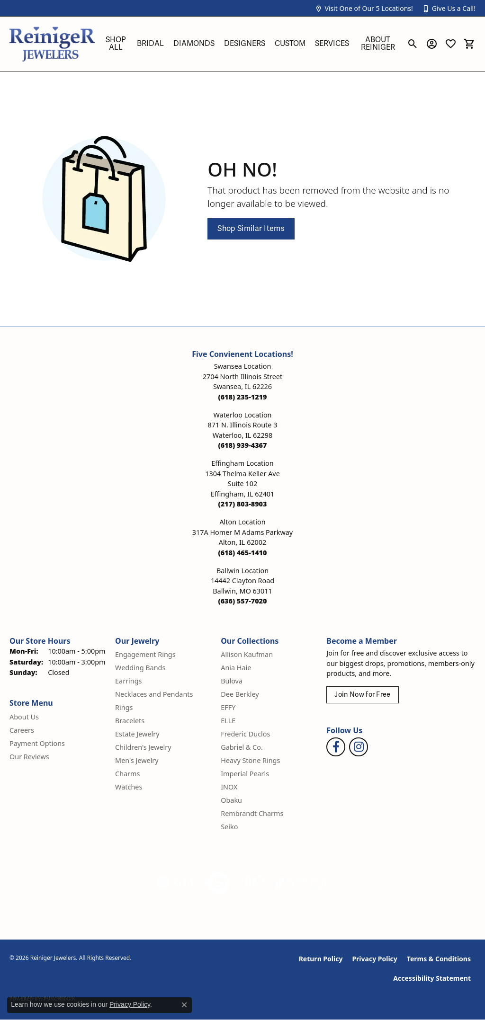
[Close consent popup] (184, 1005)
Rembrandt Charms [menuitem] (252, 813)
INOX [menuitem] (229, 786)
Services (332, 43)
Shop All (116, 43)
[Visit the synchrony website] (302, 883)
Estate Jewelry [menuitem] (137, 733)
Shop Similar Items (251, 228)
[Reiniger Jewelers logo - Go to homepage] (52, 44)
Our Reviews (29, 756)
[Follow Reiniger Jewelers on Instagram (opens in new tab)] (358, 746)
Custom (290, 43)
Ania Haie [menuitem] (236, 667)
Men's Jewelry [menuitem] (137, 760)
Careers (21, 730)
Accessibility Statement (432, 978)
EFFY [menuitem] (228, 707)
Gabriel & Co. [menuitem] (242, 747)
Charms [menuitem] (127, 773)
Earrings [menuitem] (128, 680)
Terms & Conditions (439, 958)
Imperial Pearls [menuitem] (245, 773)
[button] (364, 8)
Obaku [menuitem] (231, 800)
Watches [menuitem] (128, 786)
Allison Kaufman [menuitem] (247, 654)
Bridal (150, 43)
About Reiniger (378, 43)
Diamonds (194, 43)
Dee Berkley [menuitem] (240, 694)
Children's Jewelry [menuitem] (143, 747)
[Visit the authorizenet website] (219, 883)
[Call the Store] (242, 396)
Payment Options (37, 743)
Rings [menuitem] (124, 707)
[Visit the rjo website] (254, 883)
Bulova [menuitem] (231, 680)
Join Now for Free (362, 695)
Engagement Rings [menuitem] (145, 654)
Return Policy (321, 958)
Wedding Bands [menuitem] (140, 667)
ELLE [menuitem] (228, 720)
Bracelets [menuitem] (129, 720)
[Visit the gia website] (176, 883)
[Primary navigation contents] (250, 44)
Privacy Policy (374, 958)
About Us (24, 716)
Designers (244, 43)
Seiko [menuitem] (229, 826)
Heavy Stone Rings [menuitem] (250, 760)
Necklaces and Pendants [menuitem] (154, 694)
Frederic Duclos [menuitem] (245, 733)
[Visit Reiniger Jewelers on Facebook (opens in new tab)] (335, 746)
